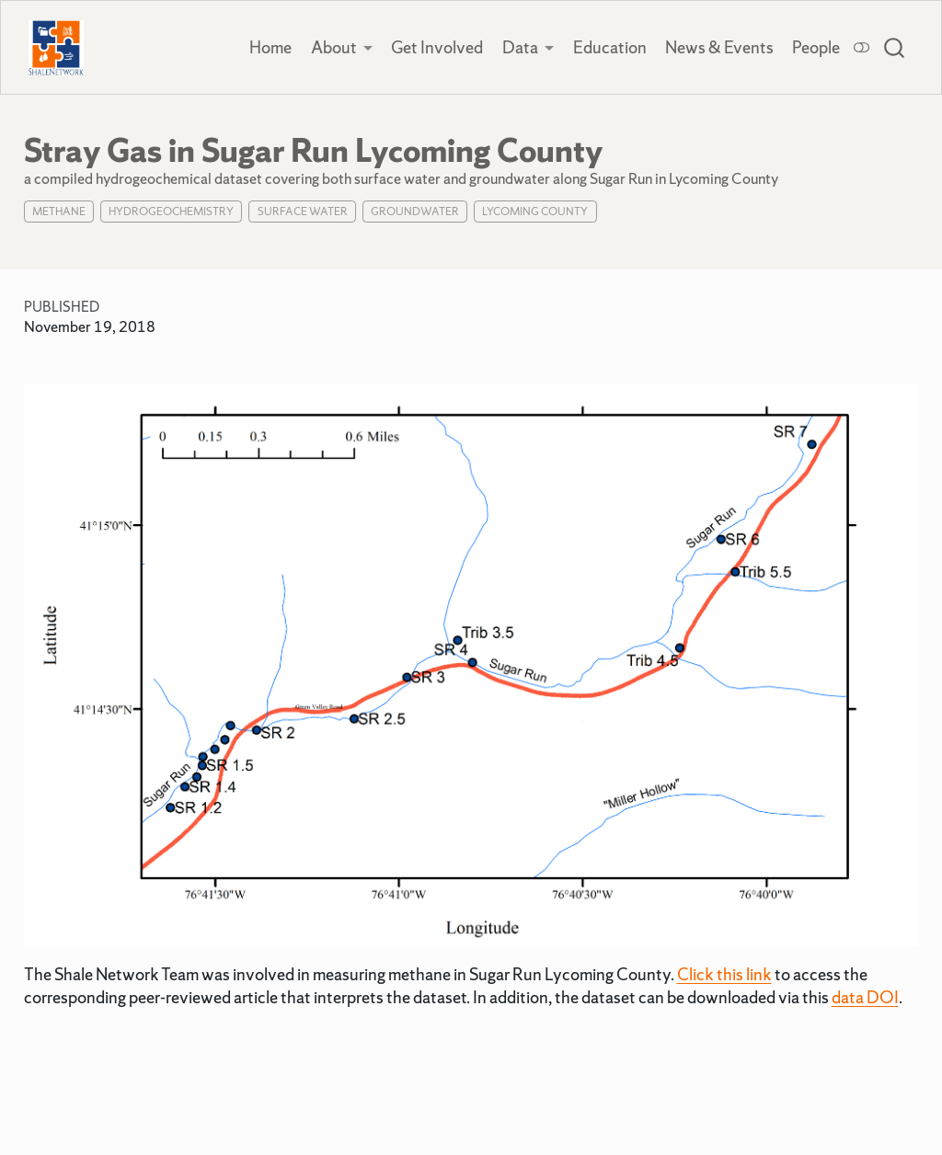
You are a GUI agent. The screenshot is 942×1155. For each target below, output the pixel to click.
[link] (342, 48)
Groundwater (415, 211)
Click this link (724, 974)
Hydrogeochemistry (171, 211)
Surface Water (303, 211)
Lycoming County (535, 211)
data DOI (865, 997)
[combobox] (895, 48)
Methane (59, 211)
